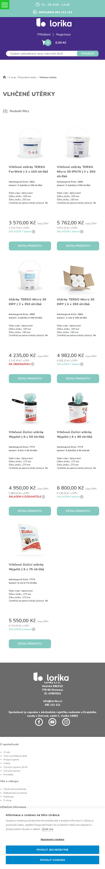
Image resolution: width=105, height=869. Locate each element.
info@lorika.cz (52, 701)
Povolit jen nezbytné (53, 849)
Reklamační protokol (15, 793)
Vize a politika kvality (15, 756)
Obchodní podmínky (15, 789)
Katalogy (9, 796)
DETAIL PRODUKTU (30, 246)
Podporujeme (11, 759)
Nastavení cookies (52, 839)
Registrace (63, 34)
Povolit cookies (52, 860)
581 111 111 (52, 705)
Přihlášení (43, 34)
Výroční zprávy (12, 771)
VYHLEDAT (87, 53)
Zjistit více (47, 829)
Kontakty (8, 774)
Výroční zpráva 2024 (15, 767)
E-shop (12, 77)
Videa (7, 763)
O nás (7, 752)
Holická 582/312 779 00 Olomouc (52, 688)
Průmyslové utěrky (27, 77)
